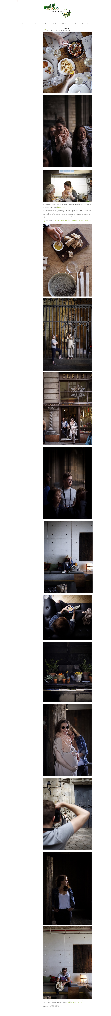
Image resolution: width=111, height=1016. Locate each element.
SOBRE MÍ (34, 23)
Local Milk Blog (60, 207)
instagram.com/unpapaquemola (75, 1002)
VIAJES (74, 23)
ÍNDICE (44, 23)
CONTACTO (85, 23)
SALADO (64, 23)
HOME (23, 23)
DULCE (54, 23)
